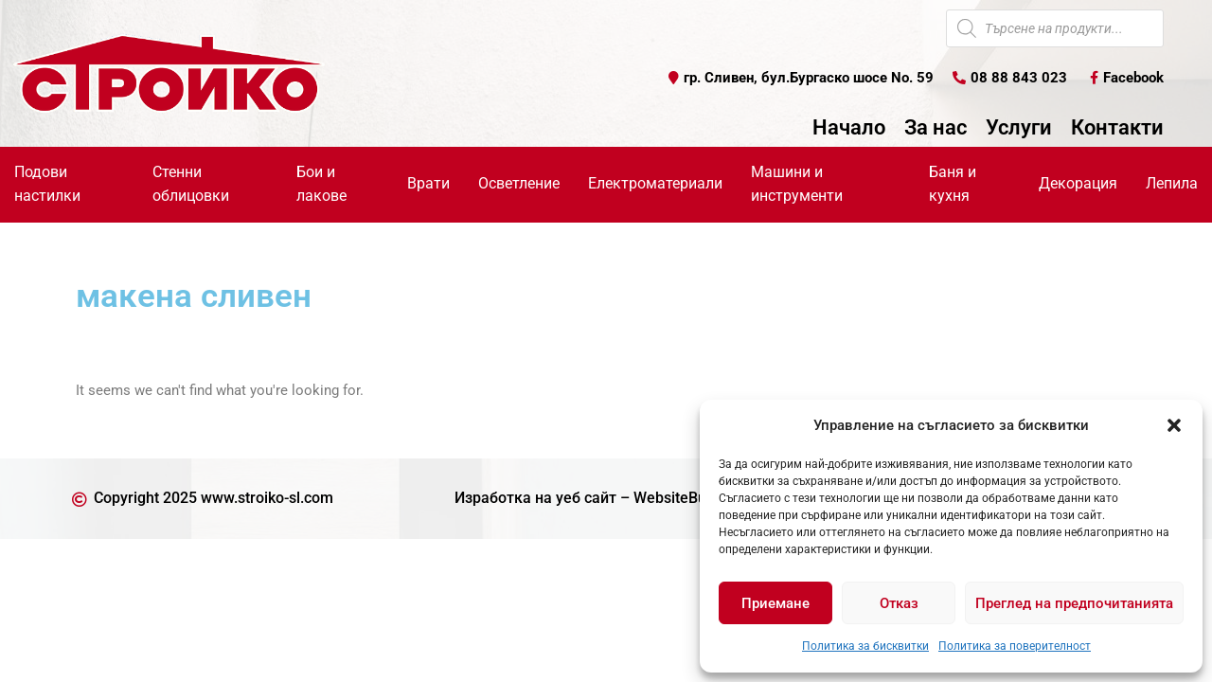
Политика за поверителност (1014, 646)
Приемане (775, 603)
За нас (935, 127)
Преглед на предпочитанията (1074, 603)
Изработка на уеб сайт (535, 499)
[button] (1174, 425)
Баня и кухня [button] (952, 184)
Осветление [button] (519, 183)
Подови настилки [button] (47, 184)
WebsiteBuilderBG (695, 499)
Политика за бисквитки (865, 646)
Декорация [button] (1078, 183)
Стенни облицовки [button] (190, 184)
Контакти (1117, 127)
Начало (848, 127)
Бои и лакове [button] (321, 184)
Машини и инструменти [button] (797, 184)
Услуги (1019, 127)
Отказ (899, 603)
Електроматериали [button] (655, 183)
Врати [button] (428, 183)
